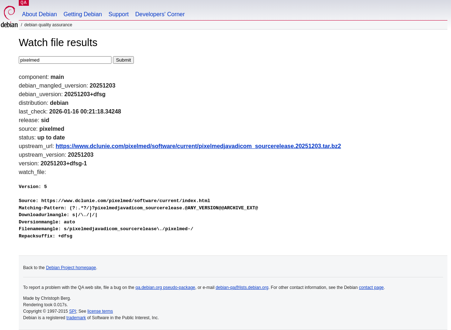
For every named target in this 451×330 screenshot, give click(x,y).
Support (119, 14)
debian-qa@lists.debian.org (242, 287)
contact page (371, 287)
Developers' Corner (160, 14)
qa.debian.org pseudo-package (165, 287)
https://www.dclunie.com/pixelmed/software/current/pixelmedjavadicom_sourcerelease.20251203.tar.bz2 (198, 146)
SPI (72, 311)
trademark (76, 317)
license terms (100, 311)
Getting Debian (83, 14)
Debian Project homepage (71, 267)
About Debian (39, 14)
